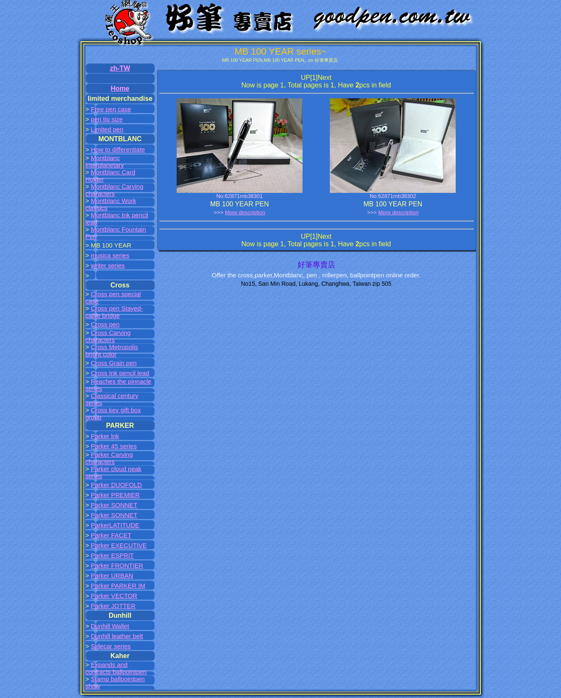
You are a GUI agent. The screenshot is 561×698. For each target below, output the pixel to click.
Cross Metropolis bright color (112, 350)
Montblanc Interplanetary (105, 161)
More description (245, 212)
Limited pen (107, 129)
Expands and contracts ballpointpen (116, 668)
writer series (108, 265)
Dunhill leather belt (117, 636)
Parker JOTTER (113, 605)
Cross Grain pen (113, 362)
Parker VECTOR (114, 595)
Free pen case (111, 109)
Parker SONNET (114, 504)
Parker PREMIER (115, 494)
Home (120, 88)
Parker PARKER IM (118, 585)
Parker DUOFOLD (116, 484)
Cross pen (105, 324)
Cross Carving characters (108, 336)
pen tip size (107, 119)
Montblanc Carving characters (115, 190)
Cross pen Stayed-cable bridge (114, 312)
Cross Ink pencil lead (120, 373)
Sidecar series (110, 646)
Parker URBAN (112, 575)
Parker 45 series (113, 446)
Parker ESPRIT (112, 555)
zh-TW (120, 68)
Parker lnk (105, 436)
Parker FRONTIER (117, 565)
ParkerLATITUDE (115, 525)
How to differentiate (118, 149)
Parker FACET (111, 535)
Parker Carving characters (109, 458)
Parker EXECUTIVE (118, 545)
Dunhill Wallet (110, 626)
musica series (110, 255)
